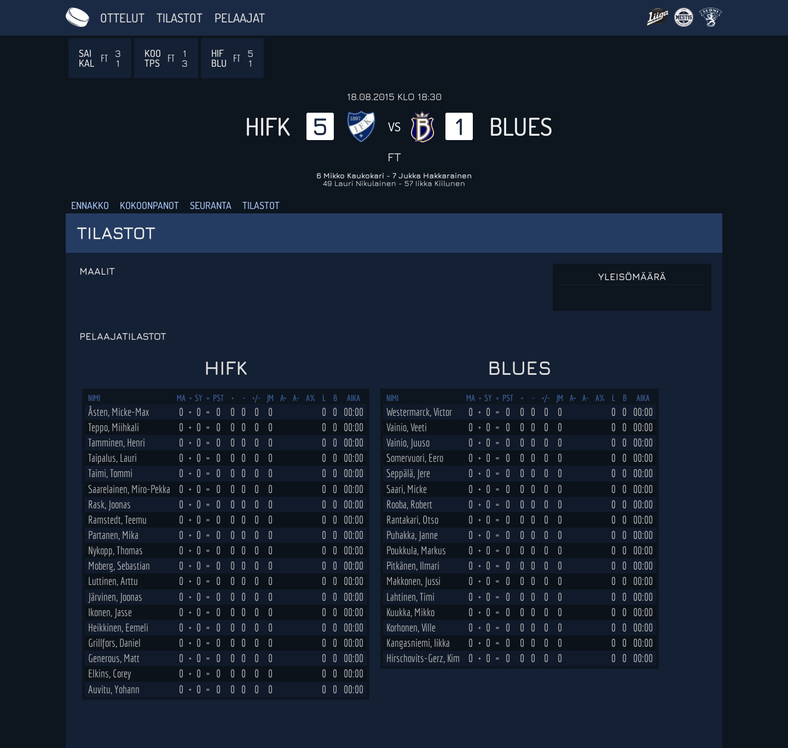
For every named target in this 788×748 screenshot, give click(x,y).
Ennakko (90, 205)
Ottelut (122, 17)
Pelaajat (240, 17)
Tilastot (179, 17)
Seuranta (210, 205)
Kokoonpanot (149, 205)
